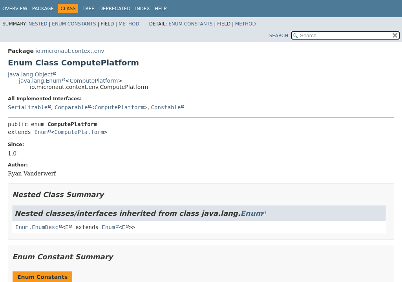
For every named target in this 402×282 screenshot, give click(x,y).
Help (161, 8)
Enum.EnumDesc (36, 227)
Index (142, 8)
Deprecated (115, 8)
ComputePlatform (93, 81)
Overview (14, 8)
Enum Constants (74, 24)
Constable (166, 107)
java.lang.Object (30, 74)
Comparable (71, 107)
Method (129, 24)
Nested (37, 24)
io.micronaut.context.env (69, 51)
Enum (41, 132)
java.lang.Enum (40, 81)
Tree (88, 8)
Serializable (28, 107)
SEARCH (279, 35)
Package (43, 8)
